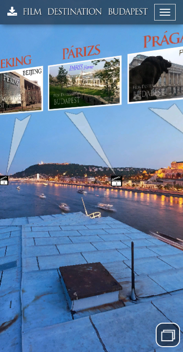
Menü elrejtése (168, 334)
